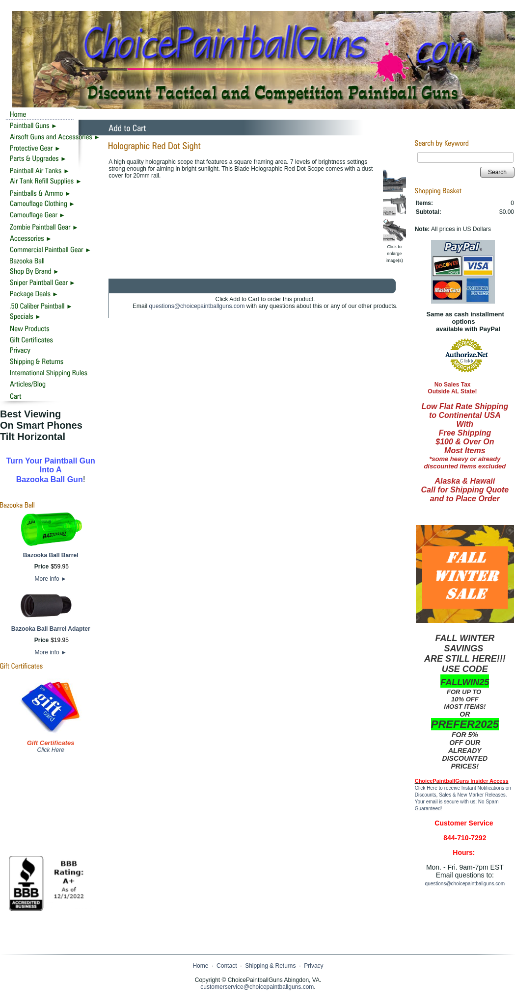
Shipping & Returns (270, 965)
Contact (227, 965)
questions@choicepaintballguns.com (196, 306)
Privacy (313, 965)
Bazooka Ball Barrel (51, 555)
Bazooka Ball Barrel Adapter (50, 628)
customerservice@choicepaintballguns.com (257, 986)
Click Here (50, 750)
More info (51, 578)
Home (200, 965)
